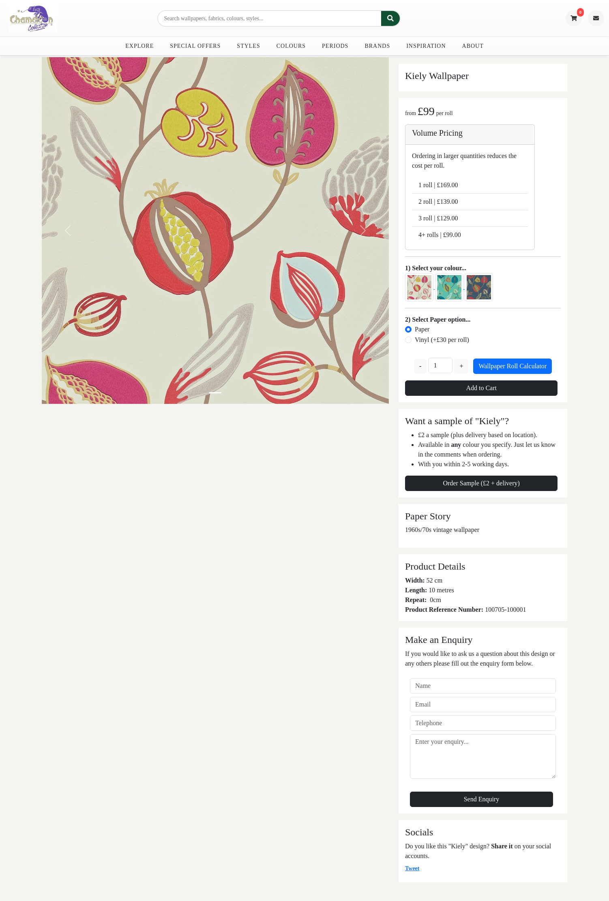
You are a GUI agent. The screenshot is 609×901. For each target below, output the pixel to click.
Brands (377, 46)
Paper (422, 329)
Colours (291, 46)
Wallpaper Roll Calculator (512, 366)
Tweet (412, 868)
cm (437, 599)
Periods (335, 46)
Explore (139, 46)
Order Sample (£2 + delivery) (481, 483)
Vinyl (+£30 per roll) (442, 339)
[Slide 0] (215, 392)
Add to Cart (481, 387)
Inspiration (426, 46)
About (473, 46)
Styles (248, 46)
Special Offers (195, 46)
